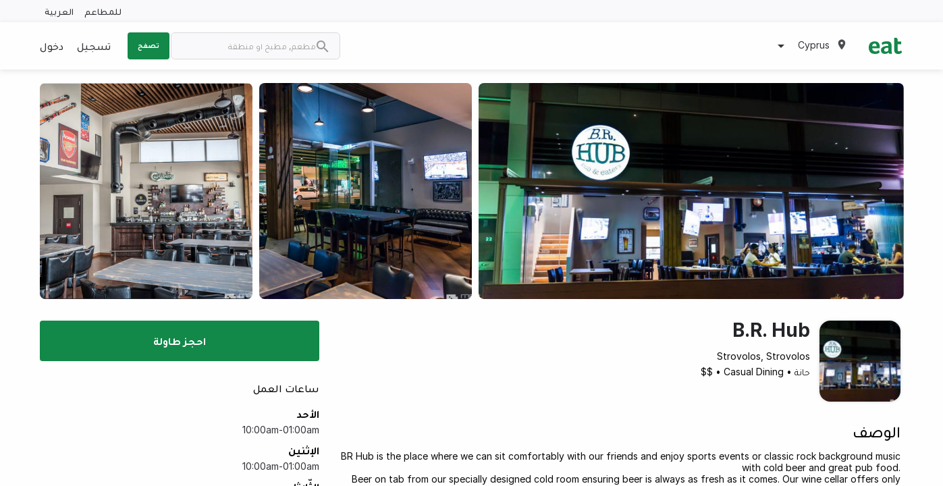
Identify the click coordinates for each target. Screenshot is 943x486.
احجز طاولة (179, 341)
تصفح (148, 45)
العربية (59, 11)
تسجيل (94, 46)
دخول (51, 46)
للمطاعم (103, 11)
